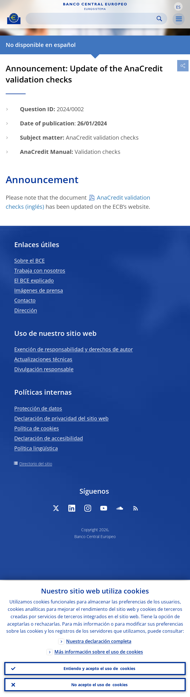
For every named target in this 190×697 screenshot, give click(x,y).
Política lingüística (36, 448)
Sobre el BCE (29, 260)
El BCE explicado (34, 280)
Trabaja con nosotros (39, 270)
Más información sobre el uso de (98, 651)
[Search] (92, 19)
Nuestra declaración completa (98, 641)
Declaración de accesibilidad (48, 438)
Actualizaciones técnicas (43, 359)
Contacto (25, 300)
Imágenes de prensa (38, 290)
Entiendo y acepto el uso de (99, 668)
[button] (178, 6)
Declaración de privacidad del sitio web (61, 418)
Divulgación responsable (43, 369)
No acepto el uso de (99, 684)
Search (159, 19)
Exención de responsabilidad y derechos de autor (73, 349)
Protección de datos (38, 408)
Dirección (25, 310)
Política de (36, 428)
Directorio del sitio (35, 463)
